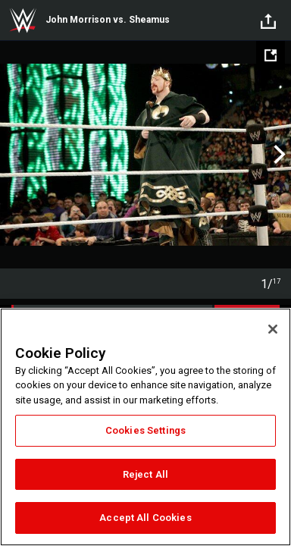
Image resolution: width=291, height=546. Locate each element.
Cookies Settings (145, 430)
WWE (22, 20)
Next (277, 154)
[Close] (272, 329)
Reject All (145, 474)
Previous (13, 154)
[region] (145, 427)
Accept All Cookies (145, 517)
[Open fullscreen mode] (270, 55)
